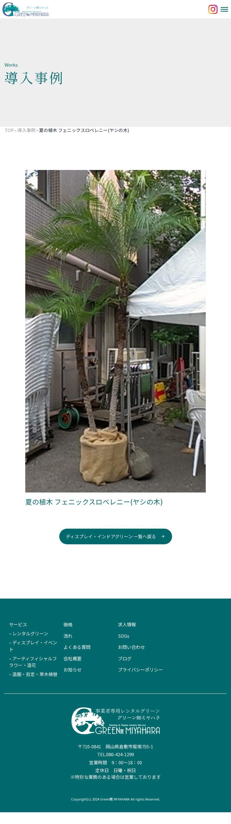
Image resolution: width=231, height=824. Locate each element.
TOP (9, 142)
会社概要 (72, 670)
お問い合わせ (131, 659)
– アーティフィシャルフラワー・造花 (33, 673)
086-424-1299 (120, 766)
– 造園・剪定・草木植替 (33, 686)
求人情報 (127, 636)
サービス (18, 636)
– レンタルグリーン (28, 645)
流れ (67, 647)
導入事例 (26, 142)
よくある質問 (77, 659)
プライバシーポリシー (140, 681)
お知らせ (72, 681)
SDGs (123, 647)
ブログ (124, 670)
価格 (67, 636)
